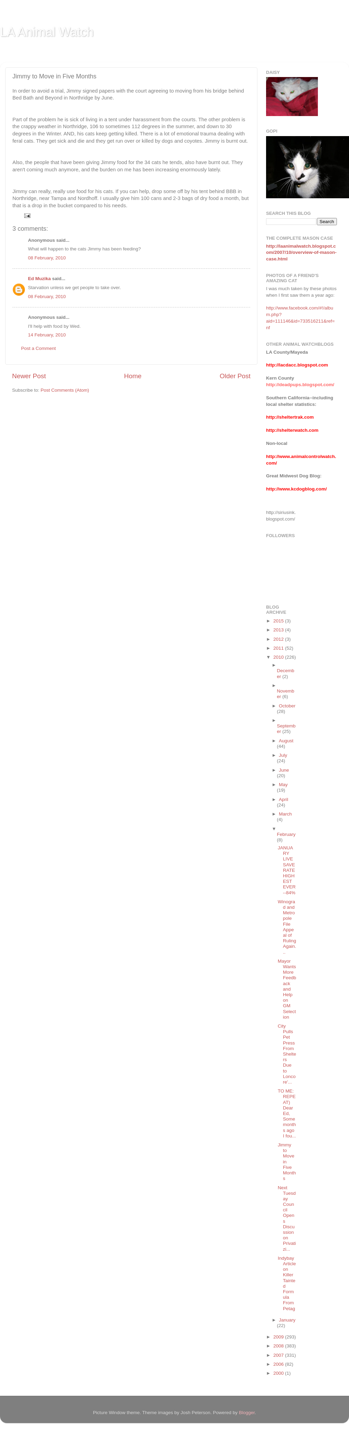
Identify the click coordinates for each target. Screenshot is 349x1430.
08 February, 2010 (47, 257)
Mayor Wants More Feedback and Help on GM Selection (287, 989)
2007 (279, 1355)
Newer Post (29, 376)
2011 (279, 648)
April (283, 799)
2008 (279, 1345)
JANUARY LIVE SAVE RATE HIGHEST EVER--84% (287, 870)
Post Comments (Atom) (65, 390)
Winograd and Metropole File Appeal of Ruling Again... (287, 927)
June (284, 770)
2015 (279, 620)
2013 (279, 629)
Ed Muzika (39, 278)
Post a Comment (38, 348)
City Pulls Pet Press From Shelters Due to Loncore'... (287, 1054)
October (287, 705)
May (283, 784)
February (286, 834)
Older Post (235, 376)
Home (132, 376)
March (285, 814)
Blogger (247, 1412)
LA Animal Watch (47, 32)
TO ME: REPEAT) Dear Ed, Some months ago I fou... (287, 1113)
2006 (279, 1364)
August (286, 740)
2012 (279, 639)
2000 (279, 1373)
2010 (279, 657)
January (287, 1320)
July (283, 755)
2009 (279, 1337)
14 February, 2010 (47, 334)
